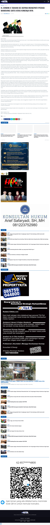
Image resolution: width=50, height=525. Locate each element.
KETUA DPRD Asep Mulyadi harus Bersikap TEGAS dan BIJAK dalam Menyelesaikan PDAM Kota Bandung (27, 239)
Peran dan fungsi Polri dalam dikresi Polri (15, 431)
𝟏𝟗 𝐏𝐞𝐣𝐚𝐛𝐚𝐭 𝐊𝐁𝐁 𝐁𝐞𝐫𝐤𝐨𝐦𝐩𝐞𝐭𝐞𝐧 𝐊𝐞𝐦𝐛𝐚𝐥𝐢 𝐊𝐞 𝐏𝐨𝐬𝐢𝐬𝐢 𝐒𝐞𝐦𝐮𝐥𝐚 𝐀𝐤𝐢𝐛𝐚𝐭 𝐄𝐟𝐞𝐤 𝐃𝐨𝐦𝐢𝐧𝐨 (21, 264)
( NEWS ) (5, 5)
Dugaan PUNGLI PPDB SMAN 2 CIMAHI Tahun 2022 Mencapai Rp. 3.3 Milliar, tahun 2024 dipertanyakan (23, 382)
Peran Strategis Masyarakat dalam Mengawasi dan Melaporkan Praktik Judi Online (41, 136)
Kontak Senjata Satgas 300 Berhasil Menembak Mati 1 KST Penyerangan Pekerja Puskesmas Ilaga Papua (28, 244)
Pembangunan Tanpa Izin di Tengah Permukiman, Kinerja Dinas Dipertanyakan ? (24, 136)
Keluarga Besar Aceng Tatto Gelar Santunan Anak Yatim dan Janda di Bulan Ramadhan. (24, 396)
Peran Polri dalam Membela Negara (14, 425)
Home (21, 521)
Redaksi (28, 521)
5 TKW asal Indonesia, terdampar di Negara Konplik (17, 254)
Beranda (2, 5)
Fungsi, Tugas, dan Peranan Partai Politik (15, 420)
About (25, 521)
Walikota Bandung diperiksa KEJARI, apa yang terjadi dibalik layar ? (8, 135)
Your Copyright (27, 518)
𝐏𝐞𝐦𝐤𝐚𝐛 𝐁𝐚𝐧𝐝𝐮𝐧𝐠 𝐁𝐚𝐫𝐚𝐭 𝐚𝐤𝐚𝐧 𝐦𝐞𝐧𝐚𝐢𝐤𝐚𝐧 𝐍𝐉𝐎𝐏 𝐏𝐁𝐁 (17, 401)
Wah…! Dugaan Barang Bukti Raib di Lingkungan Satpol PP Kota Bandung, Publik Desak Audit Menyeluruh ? (25, 234)
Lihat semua (47, 122)
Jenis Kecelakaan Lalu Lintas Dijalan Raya (15, 451)
